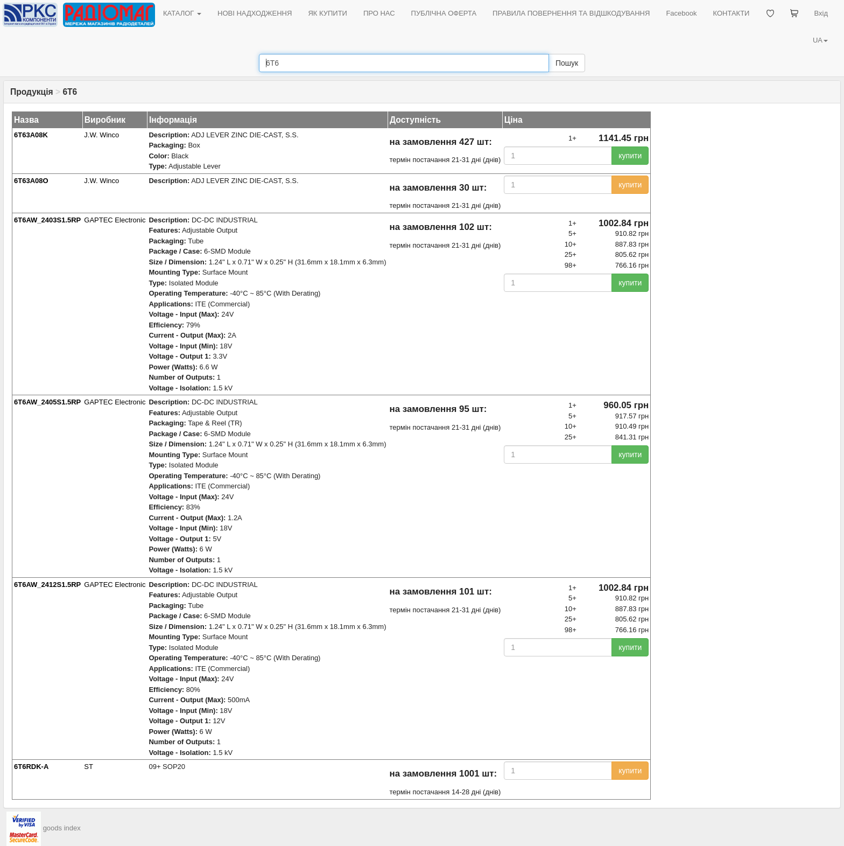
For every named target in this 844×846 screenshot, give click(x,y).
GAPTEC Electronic (114, 220)
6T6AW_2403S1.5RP (47, 220)
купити (630, 155)
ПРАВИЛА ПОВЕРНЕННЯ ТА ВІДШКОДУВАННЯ (571, 13)
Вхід (821, 13)
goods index (62, 828)
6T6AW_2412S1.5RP (47, 585)
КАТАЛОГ (182, 13)
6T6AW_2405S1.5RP (47, 402)
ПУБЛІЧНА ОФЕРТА (444, 13)
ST (88, 767)
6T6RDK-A (31, 767)
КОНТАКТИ (731, 13)
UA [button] (820, 40)
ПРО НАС (379, 13)
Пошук (566, 63)
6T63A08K (31, 135)
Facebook (681, 13)
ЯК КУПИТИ (327, 13)
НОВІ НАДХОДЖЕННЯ (254, 13)
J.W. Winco (101, 135)
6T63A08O (31, 181)
